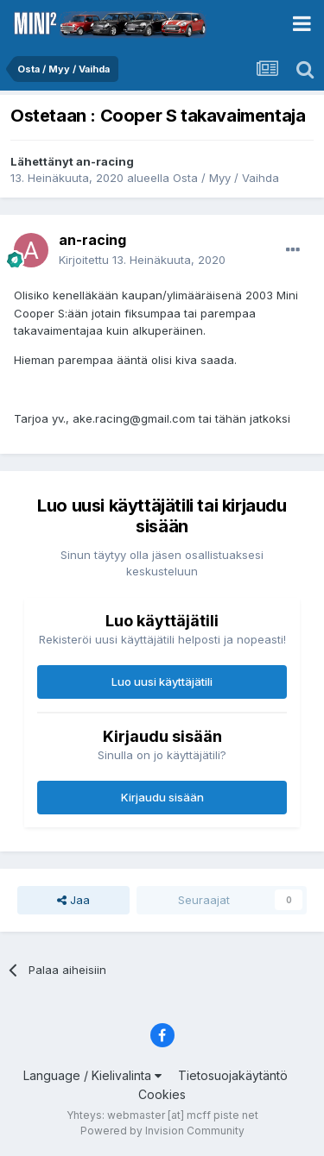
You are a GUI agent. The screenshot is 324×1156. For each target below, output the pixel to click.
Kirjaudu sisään (162, 797)
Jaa (73, 900)
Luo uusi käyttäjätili (162, 681)
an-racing (105, 161)
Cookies (162, 1094)
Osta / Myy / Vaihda (226, 178)
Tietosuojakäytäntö (233, 1075)
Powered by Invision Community (162, 1130)
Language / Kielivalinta (92, 1075)
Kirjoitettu (142, 260)
